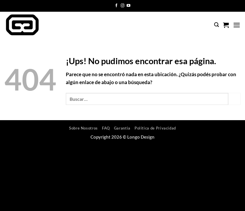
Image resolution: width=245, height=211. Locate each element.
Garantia (122, 128)
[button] (216, 24)
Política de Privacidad (155, 128)
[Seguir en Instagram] (123, 6)
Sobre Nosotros (83, 128)
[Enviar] (234, 99)
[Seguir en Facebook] (116, 6)
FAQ (106, 128)
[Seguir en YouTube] (128, 6)
